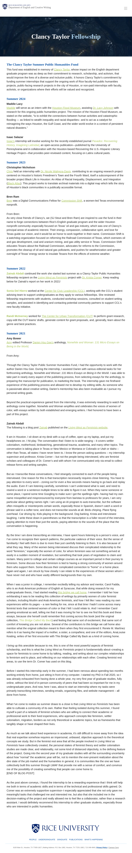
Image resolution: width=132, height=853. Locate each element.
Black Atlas (13, 183)
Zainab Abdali (15, 273)
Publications (76, 840)
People (33, 840)
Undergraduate (46, 840)
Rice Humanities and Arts (19, 5)
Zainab (43, 427)
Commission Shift (71, 200)
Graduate (62, 840)
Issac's (11, 141)
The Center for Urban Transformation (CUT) (67, 316)
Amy (9, 342)
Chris (10, 171)
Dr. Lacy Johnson (103, 107)
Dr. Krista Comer (92, 277)
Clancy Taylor (62, 69)
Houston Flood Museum (66, 107)
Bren (9, 200)
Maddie (11, 107)
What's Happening (94, 840)
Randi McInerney (17, 316)
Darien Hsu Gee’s (43, 342)
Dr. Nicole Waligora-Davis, (56, 171)
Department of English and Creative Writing (29, 7)
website (87, 427)
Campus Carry (114, 847)
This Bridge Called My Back (35, 620)
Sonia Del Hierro (17, 290)
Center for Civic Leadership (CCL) (65, 290)
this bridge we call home (72, 592)
